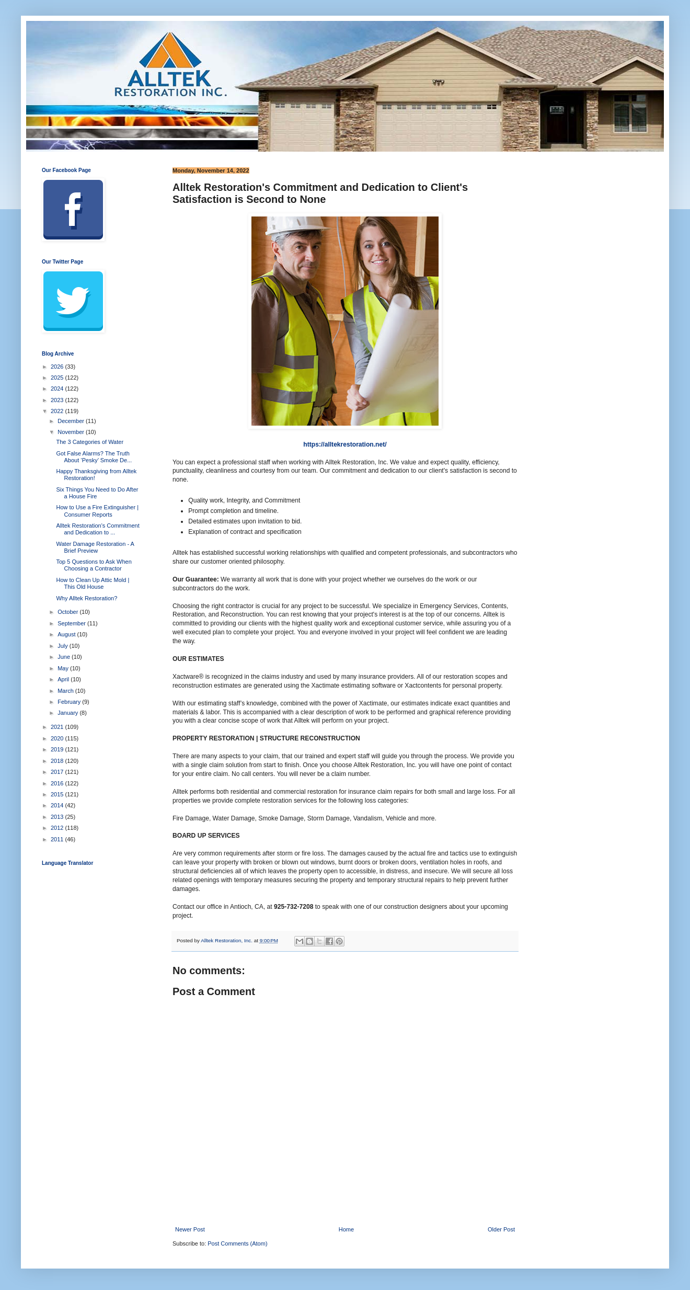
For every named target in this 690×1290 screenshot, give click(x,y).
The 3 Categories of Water (89, 442)
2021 (58, 727)
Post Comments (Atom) (237, 1243)
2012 (58, 828)
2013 (58, 817)
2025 (58, 377)
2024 (58, 388)
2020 (58, 738)
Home (346, 1229)
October (68, 612)
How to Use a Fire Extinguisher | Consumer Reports (97, 510)
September (72, 623)
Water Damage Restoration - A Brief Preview (95, 547)
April (64, 679)
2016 (58, 783)
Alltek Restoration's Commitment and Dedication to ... (97, 528)
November (72, 432)
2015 (58, 794)
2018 (58, 761)
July (64, 646)
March (66, 691)
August (67, 634)
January (68, 713)
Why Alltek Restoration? (86, 598)
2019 (58, 749)
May (64, 668)
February (70, 702)
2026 (58, 366)
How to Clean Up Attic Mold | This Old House (92, 583)
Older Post (501, 1229)
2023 (58, 400)
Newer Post (190, 1229)
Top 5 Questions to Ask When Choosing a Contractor (93, 565)
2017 (58, 772)
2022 (58, 411)
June (65, 657)
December (72, 421)
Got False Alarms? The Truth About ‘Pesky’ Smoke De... (94, 456)
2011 (58, 839)
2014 (58, 805)
